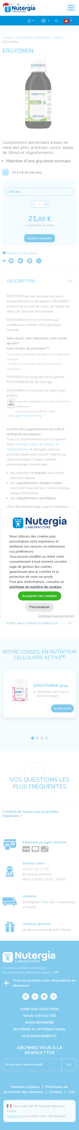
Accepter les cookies (39, 596)
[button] (30, 21)
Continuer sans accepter (56, 616)
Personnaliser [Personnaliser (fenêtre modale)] (39, 607)
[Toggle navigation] (71, 8)
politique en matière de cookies (35, 587)
